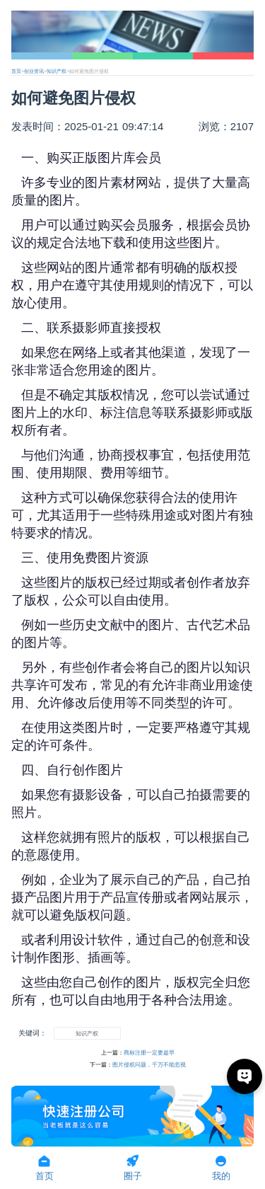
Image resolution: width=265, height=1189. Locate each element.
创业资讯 (34, 71)
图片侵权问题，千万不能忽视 (149, 1065)
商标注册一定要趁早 (149, 1053)
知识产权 (56, 71)
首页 (16, 71)
